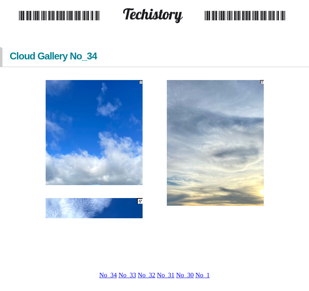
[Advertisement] (154, 245)
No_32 (147, 275)
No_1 (202, 275)
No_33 (127, 275)
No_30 (185, 275)
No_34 (108, 275)
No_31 (166, 275)
